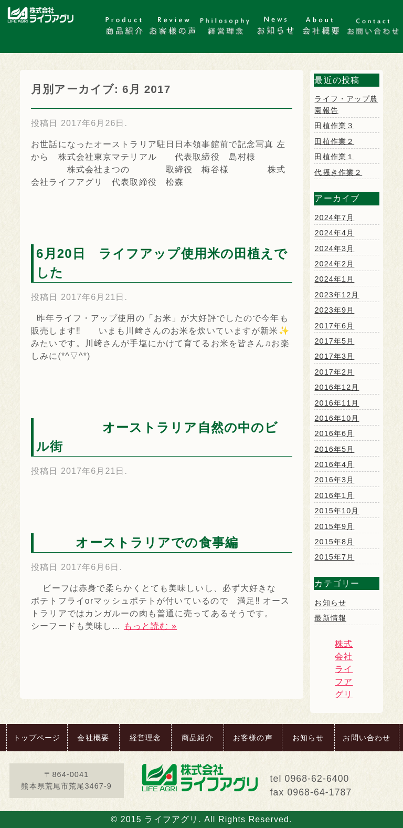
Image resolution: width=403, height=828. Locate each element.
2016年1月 (334, 495)
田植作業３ (334, 125)
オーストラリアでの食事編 (143, 542)
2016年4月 (334, 464)
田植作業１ (334, 156)
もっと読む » (150, 626)
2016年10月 (336, 418)
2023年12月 (336, 295)
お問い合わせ (366, 737)
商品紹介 (197, 737)
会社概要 (93, 737)
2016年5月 (334, 449)
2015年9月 (334, 526)
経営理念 (145, 737)
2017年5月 (334, 341)
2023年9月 (334, 310)
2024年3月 (334, 248)
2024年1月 (334, 279)
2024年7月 (334, 217)
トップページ (37, 737)
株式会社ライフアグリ (344, 669)
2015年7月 (334, 557)
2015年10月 (336, 510)
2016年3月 (334, 479)
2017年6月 (334, 326)
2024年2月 (334, 264)
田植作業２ (334, 141)
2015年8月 (334, 541)
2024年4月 (334, 233)
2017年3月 (334, 356)
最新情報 (330, 618)
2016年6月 (334, 433)
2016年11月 (336, 403)
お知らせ (330, 602)
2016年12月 (336, 387)
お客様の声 (253, 737)
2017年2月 (334, 372)
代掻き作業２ (338, 172)
